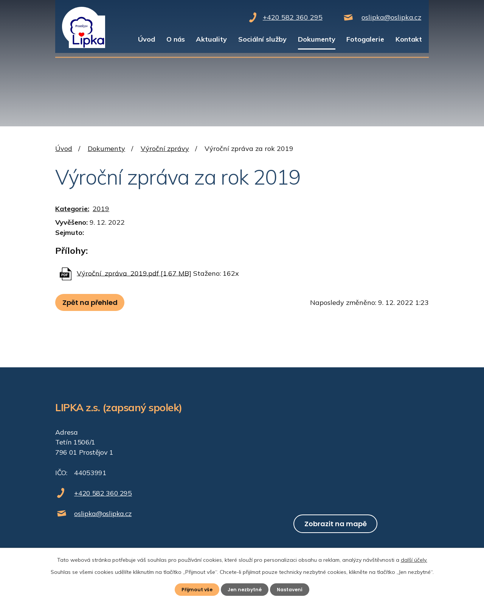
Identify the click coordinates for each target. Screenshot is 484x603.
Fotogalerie (365, 39)
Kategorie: (72, 208)
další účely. (414, 558)
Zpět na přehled (93, 302)
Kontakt (409, 39)
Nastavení (293, 589)
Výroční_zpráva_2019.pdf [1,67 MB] (134, 273)
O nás (175, 39)
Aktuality (211, 39)
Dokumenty (316, 39)
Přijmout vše (194, 589)
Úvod (146, 39)
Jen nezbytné (245, 589)
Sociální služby (262, 39)
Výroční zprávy (165, 148)
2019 (101, 208)
